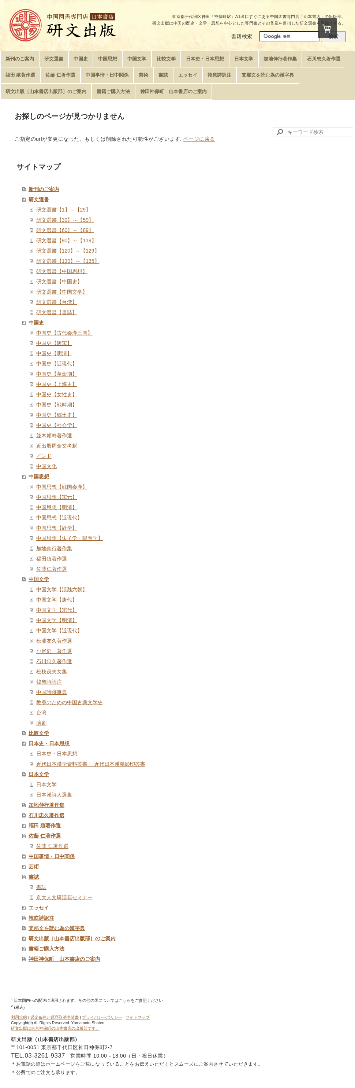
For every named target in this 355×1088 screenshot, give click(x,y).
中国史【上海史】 (56, 384)
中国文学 (39, 579)
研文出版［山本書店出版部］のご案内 (72, 938)
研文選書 (39, 199)
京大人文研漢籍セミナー (64, 897)
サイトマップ (138, 1017)
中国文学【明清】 (56, 620)
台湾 (41, 713)
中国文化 (46, 466)
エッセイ (39, 908)
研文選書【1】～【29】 (63, 210)
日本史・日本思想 (49, 743)
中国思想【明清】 (56, 507)
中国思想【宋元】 (56, 497)
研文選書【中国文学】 (61, 292)
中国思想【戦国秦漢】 (61, 487)
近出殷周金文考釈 (56, 446)
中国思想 (39, 476)
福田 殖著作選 (45, 825)
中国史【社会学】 (56, 425)
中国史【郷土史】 (56, 415)
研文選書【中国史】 (59, 281)
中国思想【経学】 (56, 528)
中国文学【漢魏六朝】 (61, 589)
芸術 (34, 867)
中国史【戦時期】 (56, 405)
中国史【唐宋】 (54, 343)
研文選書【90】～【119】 (66, 240)
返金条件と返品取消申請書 (54, 1017)
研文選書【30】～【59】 (65, 220)
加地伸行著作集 (54, 548)
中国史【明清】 (54, 353)
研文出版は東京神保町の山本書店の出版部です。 (55, 1028)
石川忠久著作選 (54, 661)
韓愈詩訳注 (49, 682)
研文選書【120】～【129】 (68, 251)
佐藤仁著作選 (51, 569)
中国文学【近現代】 (59, 630)
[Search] (313, 132)
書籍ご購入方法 (46, 949)
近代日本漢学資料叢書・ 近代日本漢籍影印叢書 (90, 764)
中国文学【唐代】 (56, 600)
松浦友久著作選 (54, 641)
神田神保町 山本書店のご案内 (64, 959)
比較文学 (39, 733)
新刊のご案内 (44, 189)
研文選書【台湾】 (56, 302)
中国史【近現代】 (56, 364)
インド (44, 456)
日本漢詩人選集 (54, 795)
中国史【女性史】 (56, 394)
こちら (125, 1000)
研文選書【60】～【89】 (65, 230)
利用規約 (19, 1017)
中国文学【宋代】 (56, 610)
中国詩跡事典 (51, 692)
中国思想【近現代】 (59, 518)
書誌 (34, 877)
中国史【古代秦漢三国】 (64, 333)
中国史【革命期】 (56, 374)
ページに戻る (199, 139)
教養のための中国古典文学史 (69, 702)
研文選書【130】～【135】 (68, 261)
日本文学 (39, 774)
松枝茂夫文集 (51, 672)
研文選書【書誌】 (56, 312)
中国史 (36, 323)
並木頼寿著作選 (54, 435)
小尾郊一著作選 (54, 651)
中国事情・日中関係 (52, 856)
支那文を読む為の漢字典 (57, 928)
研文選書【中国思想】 (61, 271)
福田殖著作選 (51, 559)
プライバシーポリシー (102, 1017)
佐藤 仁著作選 (45, 836)
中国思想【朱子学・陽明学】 (69, 538)
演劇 (41, 723)
